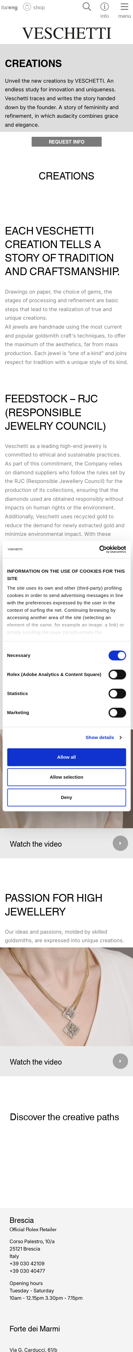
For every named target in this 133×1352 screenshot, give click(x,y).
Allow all (66, 757)
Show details (100, 737)
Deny (66, 797)
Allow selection (66, 777)
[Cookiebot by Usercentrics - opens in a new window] (99, 549)
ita (4, 6)
